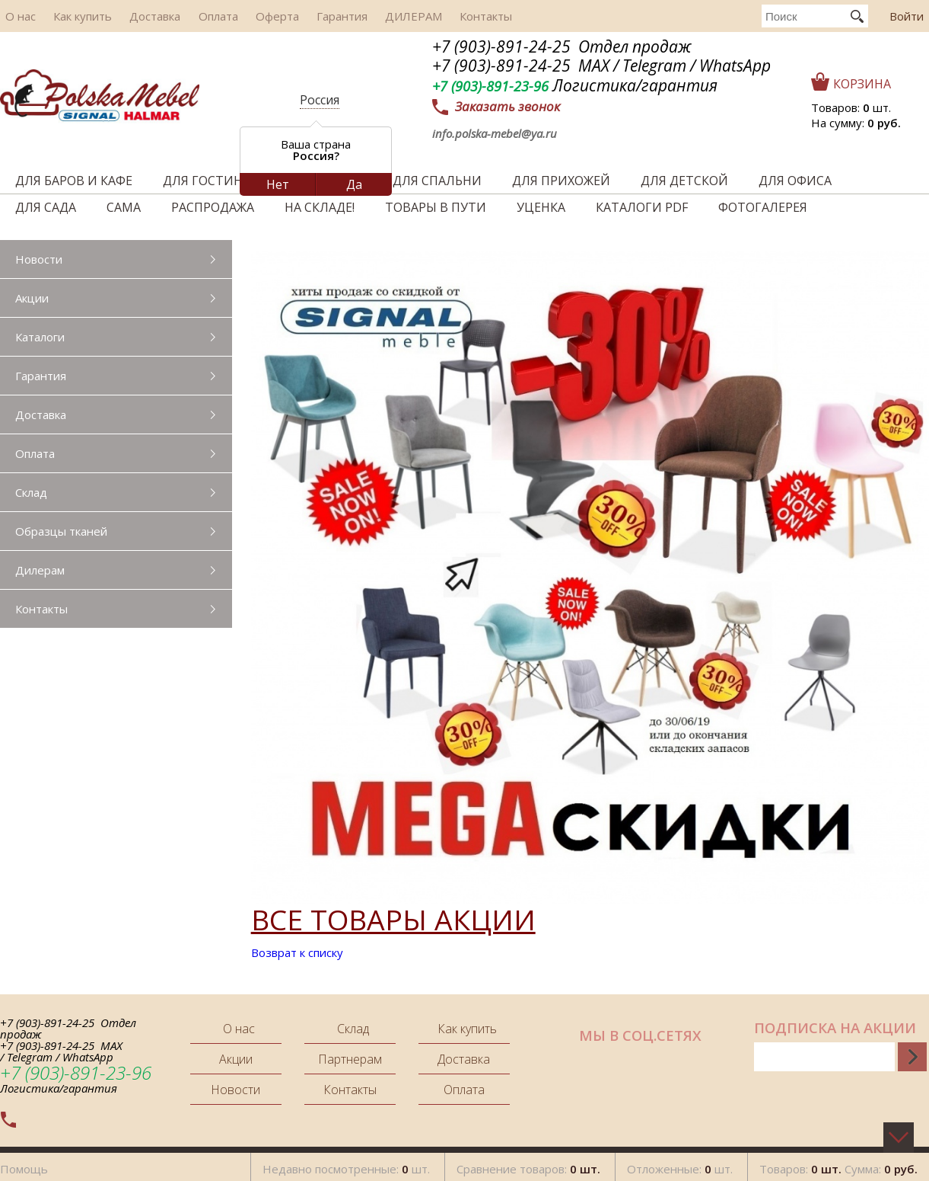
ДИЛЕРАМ (366, 16)
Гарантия (301, 16)
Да (354, 184)
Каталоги (40, 336)
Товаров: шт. (851, 107)
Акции (32, 298)
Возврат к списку (297, 952)
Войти (906, 16)
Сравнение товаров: (528, 1165)
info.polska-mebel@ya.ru (494, 133)
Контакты (432, 16)
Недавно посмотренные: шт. (346, 1165)
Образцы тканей (61, 531)
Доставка (135, 16)
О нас (15, 16)
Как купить (70, 16)
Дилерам (40, 570)
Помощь (24, 1165)
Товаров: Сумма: (838, 1165)
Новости (38, 259)
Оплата (192, 16)
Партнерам (350, 1059)
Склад (31, 492)
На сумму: (856, 122)
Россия (319, 99)
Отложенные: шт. (680, 1165)
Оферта (244, 16)
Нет (277, 184)
